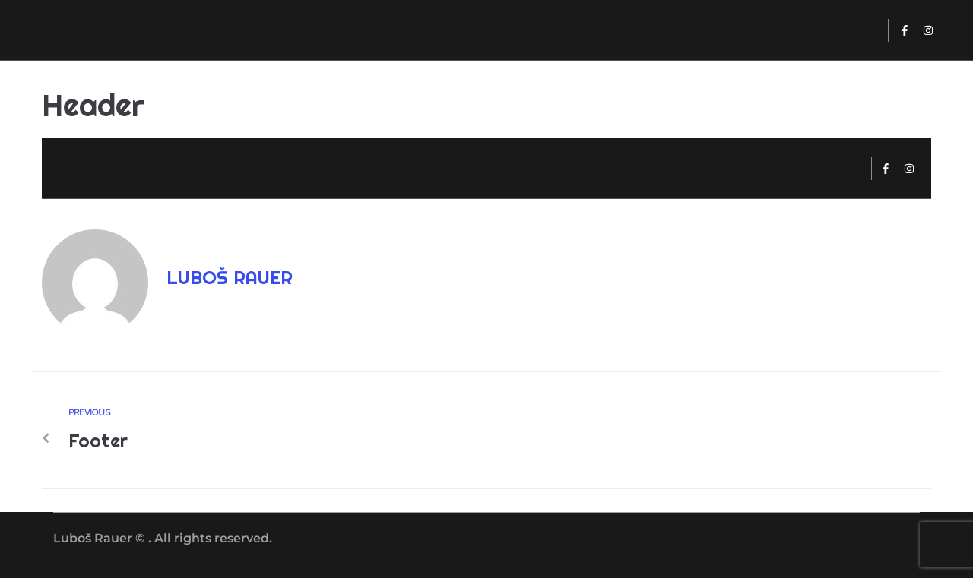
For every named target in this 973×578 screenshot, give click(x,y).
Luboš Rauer (229, 277)
